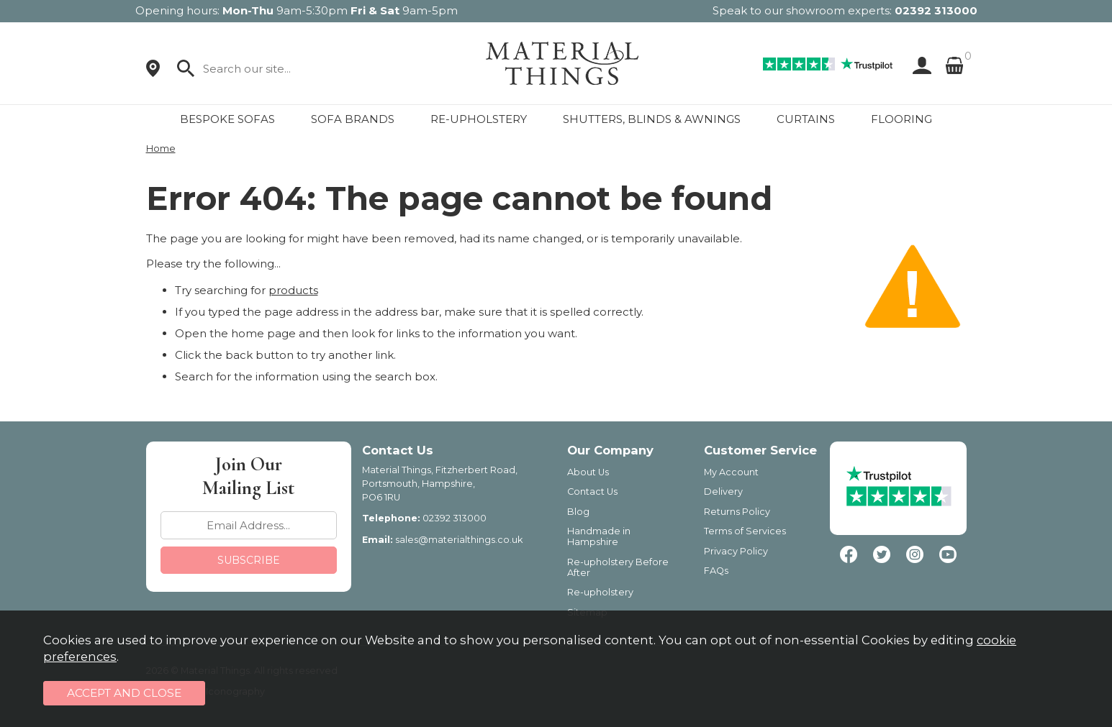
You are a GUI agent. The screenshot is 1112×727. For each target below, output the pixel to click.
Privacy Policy (736, 551)
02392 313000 (936, 10)
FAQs (716, 570)
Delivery (723, 491)
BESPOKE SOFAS (227, 119)
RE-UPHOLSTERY (478, 119)
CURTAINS (806, 119)
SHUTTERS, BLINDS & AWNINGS (652, 119)
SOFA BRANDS (352, 119)
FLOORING (901, 119)
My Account (731, 472)
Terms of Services (745, 531)
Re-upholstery (600, 592)
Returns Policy (737, 511)
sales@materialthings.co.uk (459, 539)
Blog (578, 511)
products (293, 290)
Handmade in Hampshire (598, 536)
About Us (588, 472)
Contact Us (592, 491)
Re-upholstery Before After (618, 567)
